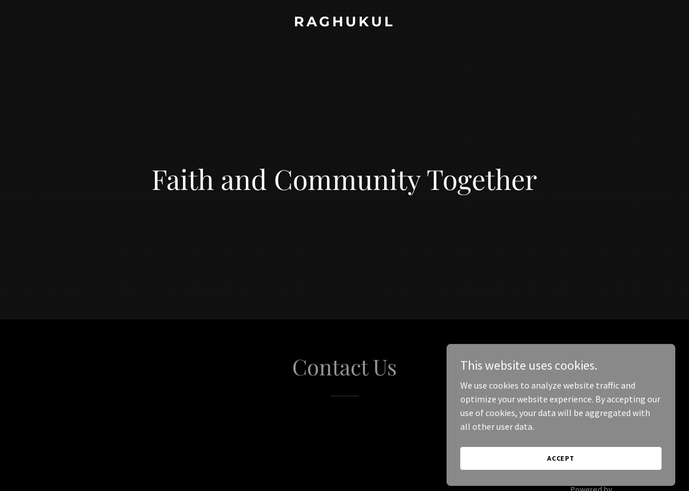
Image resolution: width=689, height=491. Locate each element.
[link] (344, 23)
